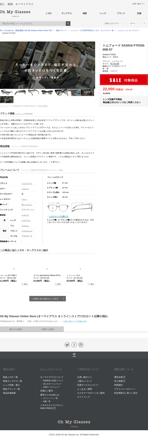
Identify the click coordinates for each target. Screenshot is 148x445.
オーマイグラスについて (51, 377)
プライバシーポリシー (124, 389)
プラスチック (27, 231)
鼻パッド (4, 204)
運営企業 (119, 377)
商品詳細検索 (9, 393)
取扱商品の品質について (53, 381)
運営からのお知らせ (49, 395)
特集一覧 (46, 401)
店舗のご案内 (46, 390)
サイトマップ (83, 397)
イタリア (25, 215)
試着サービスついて (51, 387)
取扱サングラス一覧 (12, 381)
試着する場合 (48, 329)
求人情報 (119, 381)
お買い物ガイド (138, 4)
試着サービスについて (87, 385)
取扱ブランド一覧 (11, 389)
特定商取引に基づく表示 (125, 393)
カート (137, 23)
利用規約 (118, 385)
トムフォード (27, 183)
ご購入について (84, 381)
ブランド (121, 13)
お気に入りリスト (114, 23)
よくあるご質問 (84, 389)
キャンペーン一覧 (50, 398)
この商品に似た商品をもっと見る (44, 299)
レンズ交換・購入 (11, 385)
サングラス (66, 13)
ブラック (25, 189)
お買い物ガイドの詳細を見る (75, 321)
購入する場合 (16, 329)
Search (68, 23)
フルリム (25, 226)
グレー (24, 199)
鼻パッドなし (27, 204)
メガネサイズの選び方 (58, 216)
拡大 (25, 284)
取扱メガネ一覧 (10, 377)
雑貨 (85, 13)
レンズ (103, 13)
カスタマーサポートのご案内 (91, 393)
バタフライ (26, 220)
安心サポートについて (52, 384)
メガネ (48, 13)
